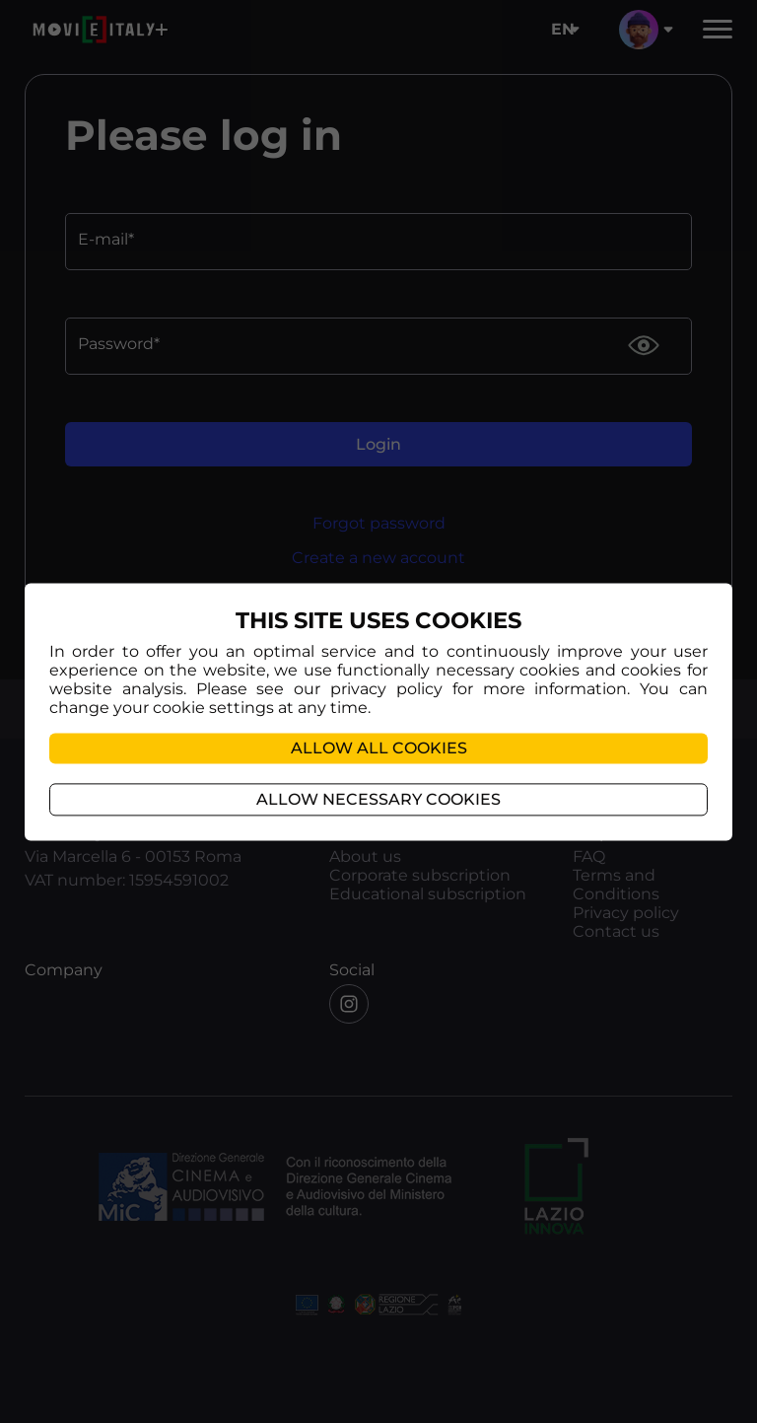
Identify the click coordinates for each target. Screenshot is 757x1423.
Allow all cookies (379, 748)
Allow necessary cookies (378, 799)
